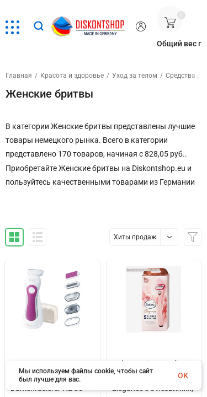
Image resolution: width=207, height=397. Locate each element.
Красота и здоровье (72, 75)
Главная (19, 75)
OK (183, 375)
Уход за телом (134, 75)
